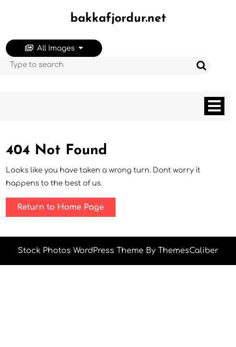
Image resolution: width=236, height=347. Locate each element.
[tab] (214, 106)
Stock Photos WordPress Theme (81, 250)
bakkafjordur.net (118, 19)
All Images (54, 48)
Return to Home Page (66, 209)
